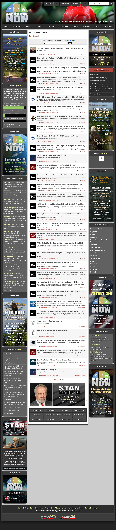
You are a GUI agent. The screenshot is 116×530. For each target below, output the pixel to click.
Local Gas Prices (95, 335)
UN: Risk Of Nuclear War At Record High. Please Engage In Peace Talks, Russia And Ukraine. (61, 146)
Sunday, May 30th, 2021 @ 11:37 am (49, 365)
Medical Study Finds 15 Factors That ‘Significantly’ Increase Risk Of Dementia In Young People (59, 78)
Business (39, 26)
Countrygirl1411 (82, 54)
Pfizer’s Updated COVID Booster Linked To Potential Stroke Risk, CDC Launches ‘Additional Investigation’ (60, 224)
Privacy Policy (49, 508)
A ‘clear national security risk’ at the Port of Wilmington (56, 165)
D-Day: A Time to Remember (11, 410)
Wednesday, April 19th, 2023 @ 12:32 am (50, 161)
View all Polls (20, 125)
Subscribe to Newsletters (75, 508)
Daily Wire (83, 63)
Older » (55, 379)
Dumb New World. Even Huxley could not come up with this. (13, 226)
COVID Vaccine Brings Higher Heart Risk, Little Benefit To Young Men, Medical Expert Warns (60, 205)
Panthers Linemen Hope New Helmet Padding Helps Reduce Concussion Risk (61, 341)
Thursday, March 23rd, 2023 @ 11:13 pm (50, 200)
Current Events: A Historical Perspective (58, 415)
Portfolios (37, 415)
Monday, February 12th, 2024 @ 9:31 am (50, 73)
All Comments (7, 290)
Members (76, 4)
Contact (25, 508)
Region (75, 26)
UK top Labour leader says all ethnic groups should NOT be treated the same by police (13, 373)
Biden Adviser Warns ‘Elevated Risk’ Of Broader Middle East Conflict (59, 107)
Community (51, 26)
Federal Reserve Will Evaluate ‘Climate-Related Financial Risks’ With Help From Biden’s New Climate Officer (60, 273)
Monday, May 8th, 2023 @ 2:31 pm (49, 141)
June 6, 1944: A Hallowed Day (11, 407)
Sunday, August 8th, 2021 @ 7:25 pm (49, 356)
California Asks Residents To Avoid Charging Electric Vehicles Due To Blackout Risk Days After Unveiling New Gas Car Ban (60, 283)
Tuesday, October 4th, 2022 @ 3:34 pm (49, 278)
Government (16, 26)
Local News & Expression (97, 250)
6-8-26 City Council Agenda (98, 84)
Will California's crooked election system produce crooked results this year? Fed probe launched (14, 394)
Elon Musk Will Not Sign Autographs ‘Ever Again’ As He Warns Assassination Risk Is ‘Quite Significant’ (57, 263)
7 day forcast (104, 153)
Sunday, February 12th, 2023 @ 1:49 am (50, 219)
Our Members (37, 410)
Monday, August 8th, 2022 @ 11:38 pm (49, 317)
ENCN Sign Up (51, 410)
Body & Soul (64, 26)
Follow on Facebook (60, 508)
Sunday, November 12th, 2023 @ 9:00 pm (50, 112)
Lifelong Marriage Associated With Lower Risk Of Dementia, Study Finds (61, 214)
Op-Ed (28, 26)
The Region (93, 269)
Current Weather (79, 415)
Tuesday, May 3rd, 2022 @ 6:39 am (49, 326)
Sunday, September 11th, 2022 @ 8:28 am (50, 288)
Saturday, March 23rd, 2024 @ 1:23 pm (49, 64)
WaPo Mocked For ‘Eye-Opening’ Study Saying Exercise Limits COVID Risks (60, 244)
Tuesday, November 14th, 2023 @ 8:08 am (50, 93)
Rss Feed (88, 508)
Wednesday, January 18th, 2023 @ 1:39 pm (50, 229)
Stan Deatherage (82, 307)
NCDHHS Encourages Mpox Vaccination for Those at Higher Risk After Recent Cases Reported (60, 98)
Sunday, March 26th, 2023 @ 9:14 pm (49, 190)
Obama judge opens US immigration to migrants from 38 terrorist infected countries (14, 387)
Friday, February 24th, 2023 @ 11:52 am (50, 210)
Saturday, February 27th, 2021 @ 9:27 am (50, 375)
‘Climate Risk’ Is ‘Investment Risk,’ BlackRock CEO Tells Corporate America (59, 195)
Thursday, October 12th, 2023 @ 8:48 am (50, 132)
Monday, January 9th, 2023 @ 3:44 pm (49, 239)
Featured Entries (65, 419)
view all (19, 86)
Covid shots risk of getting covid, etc (49, 321)
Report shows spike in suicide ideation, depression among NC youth (59, 233)
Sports (92, 261)
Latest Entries (79, 419)
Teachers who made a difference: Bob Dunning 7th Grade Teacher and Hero (14, 403)
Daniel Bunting (82, 346)
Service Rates (39, 508)
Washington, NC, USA (101, 162)
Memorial (93, 253)
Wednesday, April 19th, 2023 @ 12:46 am (50, 151)
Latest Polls (50, 419)
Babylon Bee (83, 122)
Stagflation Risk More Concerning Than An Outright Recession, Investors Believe (61, 254)
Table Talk (48, 4)
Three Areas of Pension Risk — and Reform (51, 155)
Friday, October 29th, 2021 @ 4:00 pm (49, 346)
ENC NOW (83, 102)
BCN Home (65, 410)
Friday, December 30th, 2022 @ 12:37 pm (50, 258)
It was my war (7, 399)
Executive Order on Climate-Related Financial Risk (54, 360)
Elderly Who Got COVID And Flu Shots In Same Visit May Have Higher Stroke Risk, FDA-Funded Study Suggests (60, 88)
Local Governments (96, 247)
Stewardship (108, 26)
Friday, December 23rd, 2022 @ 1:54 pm (50, 268)
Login (84, 4)
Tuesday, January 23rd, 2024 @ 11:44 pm (50, 83)
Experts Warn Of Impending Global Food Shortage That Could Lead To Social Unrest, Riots (60, 293)
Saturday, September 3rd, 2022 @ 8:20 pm (50, 297)
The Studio (93, 272)
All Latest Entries (8, 414)
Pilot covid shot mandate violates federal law (52, 331)
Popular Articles (95, 345)
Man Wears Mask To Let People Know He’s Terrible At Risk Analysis (59, 116)
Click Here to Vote (9, 124)
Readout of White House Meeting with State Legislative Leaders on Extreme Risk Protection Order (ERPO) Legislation (59, 302)
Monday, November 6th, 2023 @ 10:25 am (50, 122)
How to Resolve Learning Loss (47, 370)
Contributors (65, 4)
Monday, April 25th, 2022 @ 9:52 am (49, 336)
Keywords (95, 508)
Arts (97, 26)
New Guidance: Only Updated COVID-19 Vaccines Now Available (58, 136)
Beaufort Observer (79, 410)
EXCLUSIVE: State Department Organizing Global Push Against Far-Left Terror (13, 380)
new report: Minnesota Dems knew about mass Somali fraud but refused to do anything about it (14, 361)
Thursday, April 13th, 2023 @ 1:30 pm (49, 180)
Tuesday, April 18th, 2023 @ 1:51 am (49, 171)
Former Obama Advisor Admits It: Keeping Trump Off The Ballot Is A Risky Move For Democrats (61, 69)
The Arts (92, 266)
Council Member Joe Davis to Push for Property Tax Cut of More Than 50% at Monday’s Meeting (101, 89)
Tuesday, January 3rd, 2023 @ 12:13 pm (50, 249)
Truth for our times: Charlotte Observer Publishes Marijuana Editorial (60, 48)
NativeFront (86, 26)
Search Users (34, 36)
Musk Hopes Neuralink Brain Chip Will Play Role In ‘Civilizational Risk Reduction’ (60, 127)
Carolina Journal (82, 170)
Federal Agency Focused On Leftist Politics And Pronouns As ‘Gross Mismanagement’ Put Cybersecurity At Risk (59, 185)
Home (6, 26)
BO (56, 4)
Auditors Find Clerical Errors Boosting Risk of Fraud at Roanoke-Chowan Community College (61, 351)
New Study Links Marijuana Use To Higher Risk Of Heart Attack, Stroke (60, 58)
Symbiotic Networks (96, 352)
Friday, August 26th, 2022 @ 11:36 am (49, 307)
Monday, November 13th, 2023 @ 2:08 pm (50, 103)
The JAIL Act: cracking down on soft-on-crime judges (14, 355)
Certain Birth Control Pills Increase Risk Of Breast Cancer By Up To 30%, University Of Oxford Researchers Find (61, 176)
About (31, 508)
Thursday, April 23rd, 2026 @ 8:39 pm (49, 54)
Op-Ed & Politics (95, 258)
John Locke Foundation (80, 161)
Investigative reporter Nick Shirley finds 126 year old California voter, (13, 367)
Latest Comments (37, 419)
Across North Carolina (96, 229)
